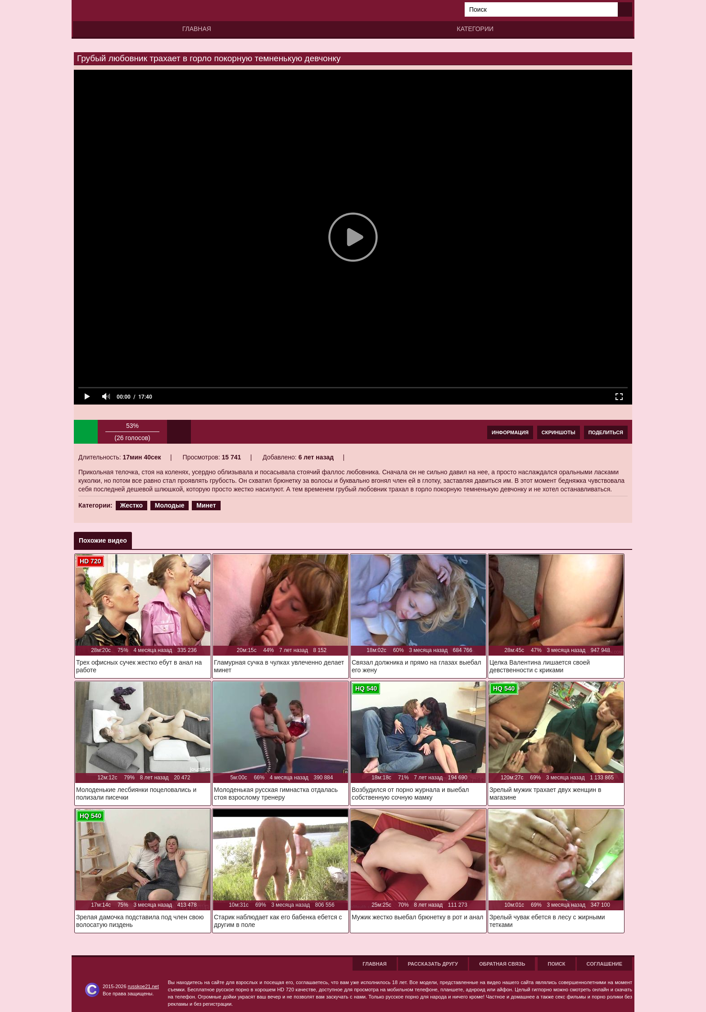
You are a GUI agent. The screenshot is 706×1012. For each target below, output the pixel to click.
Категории (475, 28)
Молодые (170, 505)
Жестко (131, 505)
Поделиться (605, 432)
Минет (206, 505)
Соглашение (604, 964)
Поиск (556, 964)
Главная (196, 28)
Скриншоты (558, 432)
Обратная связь (502, 964)
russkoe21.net (143, 986)
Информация (510, 432)
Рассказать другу (433, 964)
